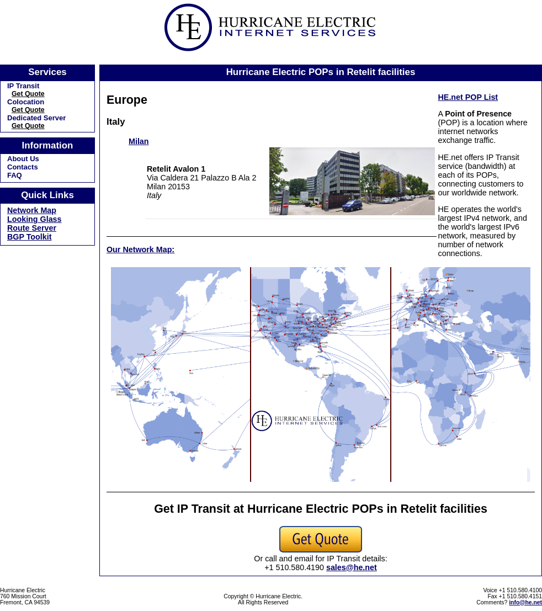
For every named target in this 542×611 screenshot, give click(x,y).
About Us (23, 159)
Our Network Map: (140, 249)
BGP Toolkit (29, 236)
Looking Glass (34, 219)
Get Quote (28, 94)
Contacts (22, 167)
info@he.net (525, 602)
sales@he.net (351, 567)
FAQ (14, 175)
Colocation (25, 102)
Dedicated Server (36, 118)
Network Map (31, 210)
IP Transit (23, 86)
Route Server (31, 228)
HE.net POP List (468, 97)
